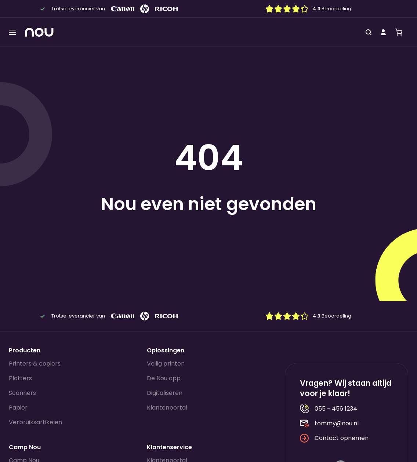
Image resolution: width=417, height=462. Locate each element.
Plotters (20, 378)
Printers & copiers (35, 363)
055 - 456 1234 (328, 408)
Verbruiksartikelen (35, 422)
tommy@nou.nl (329, 423)
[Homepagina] (39, 32)
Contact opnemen (334, 438)
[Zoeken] (368, 32)
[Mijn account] (383, 32)
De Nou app (164, 378)
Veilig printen (166, 363)
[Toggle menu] (12, 32)
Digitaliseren (164, 393)
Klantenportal (167, 407)
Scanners (22, 393)
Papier (18, 407)
